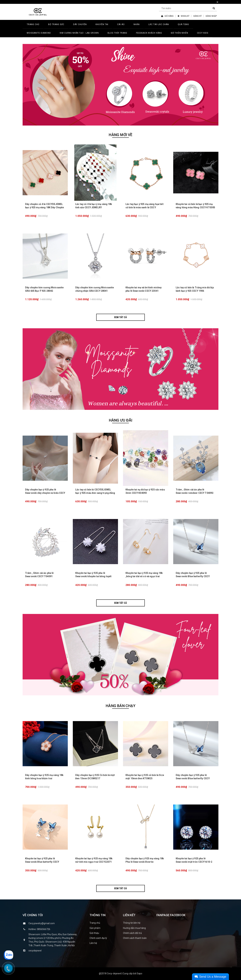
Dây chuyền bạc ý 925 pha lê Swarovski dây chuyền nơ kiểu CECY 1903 (45, 493)
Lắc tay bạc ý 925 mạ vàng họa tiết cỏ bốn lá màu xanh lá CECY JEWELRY (145, 207)
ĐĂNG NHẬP (211, 16)
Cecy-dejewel (114, 973)
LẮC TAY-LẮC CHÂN (158, 24)
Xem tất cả (120, 317)
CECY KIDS (202, 33)
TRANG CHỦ (33, 24)
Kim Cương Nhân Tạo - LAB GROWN (79, 33)
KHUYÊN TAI (102, 24)
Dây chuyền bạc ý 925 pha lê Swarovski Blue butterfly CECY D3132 (193, 576)
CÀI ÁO (121, 24)
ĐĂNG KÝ (197, 16)
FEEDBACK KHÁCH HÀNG (149, 33)
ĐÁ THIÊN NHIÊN (179, 33)
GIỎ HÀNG (167, 16)
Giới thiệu (94, 933)
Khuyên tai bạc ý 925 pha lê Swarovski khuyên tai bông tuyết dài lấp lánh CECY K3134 (93, 576)
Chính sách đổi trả (132, 933)
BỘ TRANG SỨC (56, 24)
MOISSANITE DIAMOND (39, 33)
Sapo (139, 973)
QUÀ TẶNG (183, 24)
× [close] (217, 2)
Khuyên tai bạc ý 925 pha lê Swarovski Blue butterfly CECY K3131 (42, 862)
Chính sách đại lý (98, 938)
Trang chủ (95, 922)
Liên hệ (93, 943)
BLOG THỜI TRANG (117, 33)
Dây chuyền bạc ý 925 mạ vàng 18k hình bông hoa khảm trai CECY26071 (44, 778)
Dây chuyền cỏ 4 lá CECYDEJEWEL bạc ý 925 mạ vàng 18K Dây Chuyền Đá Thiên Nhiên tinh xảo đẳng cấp (44, 207)
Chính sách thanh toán (135, 938)
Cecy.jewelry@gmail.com (41, 923)
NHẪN (137, 24)
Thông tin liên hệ (131, 922)
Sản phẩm (95, 928)
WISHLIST (183, 16)
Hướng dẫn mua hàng (134, 928)
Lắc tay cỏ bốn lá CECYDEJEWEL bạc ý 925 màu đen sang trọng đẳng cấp (95, 493)
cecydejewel (35, 950)
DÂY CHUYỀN (80, 24)
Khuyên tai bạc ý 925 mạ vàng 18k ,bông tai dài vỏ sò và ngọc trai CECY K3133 (144, 576)
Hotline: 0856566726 (39, 929)
